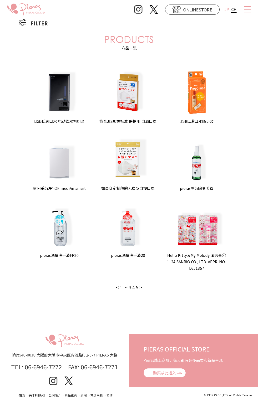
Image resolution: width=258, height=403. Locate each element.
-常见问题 (96, 395)
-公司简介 (54, 395)
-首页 (21, 395)
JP (226, 9)
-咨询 (108, 395)
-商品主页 (70, 395)
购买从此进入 (164, 373)
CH (234, 9)
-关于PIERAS (36, 395)
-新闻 (83, 395)
